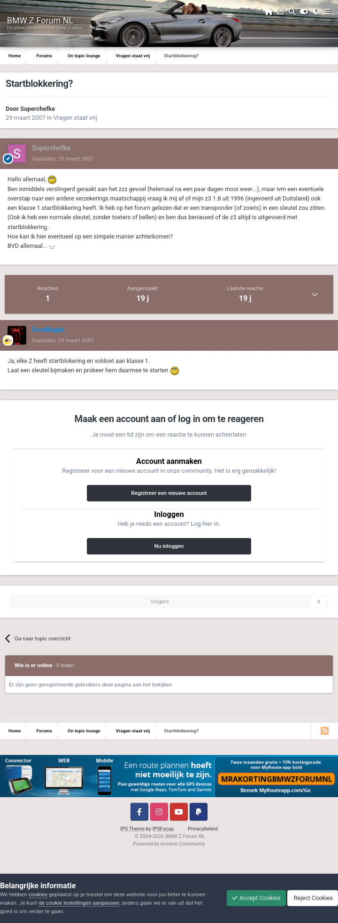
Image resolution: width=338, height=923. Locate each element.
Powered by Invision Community (169, 844)
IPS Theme (132, 829)
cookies (38, 894)
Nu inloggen (169, 546)
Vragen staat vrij (75, 117)
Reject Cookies (312, 897)
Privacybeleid (203, 829)
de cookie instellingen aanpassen (78, 903)
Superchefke (37, 108)
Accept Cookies (256, 897)
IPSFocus (163, 829)
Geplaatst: (63, 158)
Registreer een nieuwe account (169, 493)
